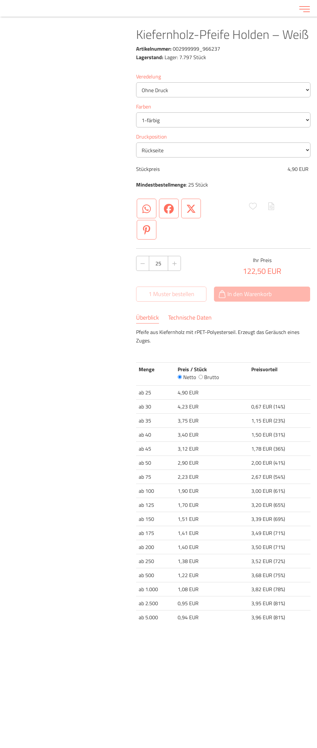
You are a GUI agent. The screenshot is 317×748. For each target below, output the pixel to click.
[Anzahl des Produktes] (158, 263)
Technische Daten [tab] (190, 317)
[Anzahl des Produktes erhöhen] (174, 263)
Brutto (209, 377)
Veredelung (148, 76)
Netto (187, 377)
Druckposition (151, 137)
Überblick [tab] (147, 317)
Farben (143, 106)
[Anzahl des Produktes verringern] (142, 263)
